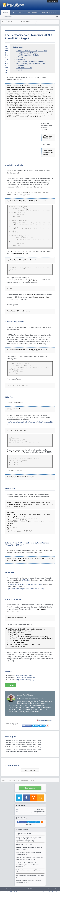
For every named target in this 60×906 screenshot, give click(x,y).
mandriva (41, 811)
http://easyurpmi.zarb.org (26, 677)
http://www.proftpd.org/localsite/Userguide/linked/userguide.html (30, 422)
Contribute (30, 888)
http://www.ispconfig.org (25, 679)
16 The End (20, 66)
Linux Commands (32, 12)
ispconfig (36, 811)
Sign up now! (30, 788)
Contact (38, 888)
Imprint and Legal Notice (52, 888)
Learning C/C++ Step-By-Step (24, 844)
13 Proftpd (19, 57)
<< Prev (11, 685)
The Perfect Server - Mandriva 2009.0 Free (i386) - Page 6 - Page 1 (23, 740)
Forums (21, 12)
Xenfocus (12, 888)
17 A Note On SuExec (24, 68)
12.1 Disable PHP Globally (28, 53)
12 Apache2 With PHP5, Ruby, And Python (31, 51)
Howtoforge (9, 891)
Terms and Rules (47, 891)
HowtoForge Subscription (48, 12)
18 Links (19, 70)
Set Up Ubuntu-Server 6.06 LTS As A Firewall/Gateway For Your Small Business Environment (27, 864)
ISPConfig (25, 580)
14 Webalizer (20, 59)
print (51, 720)
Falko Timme (41, 809)
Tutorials (5, 12)
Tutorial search (8, 16)
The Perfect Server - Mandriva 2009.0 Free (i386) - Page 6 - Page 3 (23, 744)
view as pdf (42, 720)
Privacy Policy (55, 891)
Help (43, 888)
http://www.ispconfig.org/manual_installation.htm (24, 584)
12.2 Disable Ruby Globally (29, 55)
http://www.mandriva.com (25, 675)
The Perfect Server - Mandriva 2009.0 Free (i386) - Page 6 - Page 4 (23, 747)
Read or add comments (38, 813)
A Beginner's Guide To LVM (23, 833)
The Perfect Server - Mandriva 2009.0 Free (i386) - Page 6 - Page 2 (23, 742)
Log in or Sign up (52, 1)
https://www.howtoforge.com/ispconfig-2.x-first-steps (26, 588)
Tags (13, 12)
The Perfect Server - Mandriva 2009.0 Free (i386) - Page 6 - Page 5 (23, 749)
